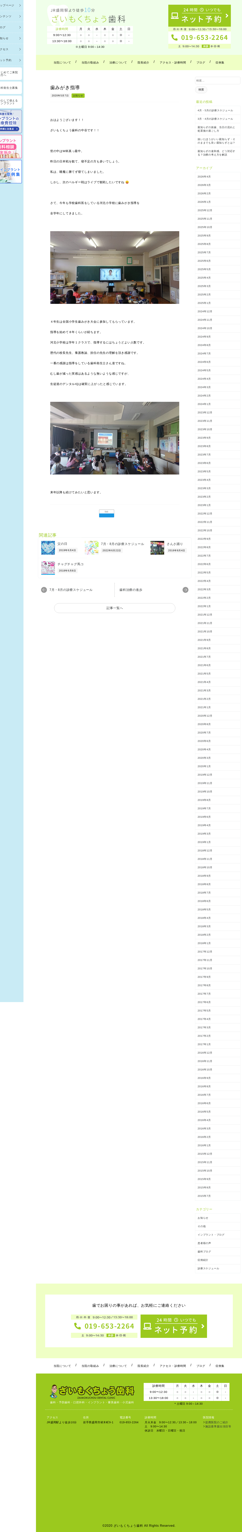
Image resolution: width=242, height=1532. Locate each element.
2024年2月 (204, 395)
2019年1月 (204, 842)
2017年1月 (204, 1044)
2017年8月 (204, 985)
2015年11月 (205, 1162)
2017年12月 (205, 951)
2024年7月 (204, 353)
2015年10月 (205, 1170)
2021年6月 (204, 665)
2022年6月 (204, 564)
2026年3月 (204, 185)
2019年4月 (204, 825)
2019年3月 (204, 833)
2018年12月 (205, 850)
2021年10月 (205, 631)
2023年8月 (204, 446)
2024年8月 (204, 345)
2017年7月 (204, 993)
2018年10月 (205, 867)
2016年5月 (204, 1111)
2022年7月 (204, 555)
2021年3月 (204, 690)
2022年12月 (205, 513)
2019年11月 (205, 783)
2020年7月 (204, 732)
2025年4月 (204, 277)
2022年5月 (204, 572)
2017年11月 (205, 960)
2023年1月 (204, 505)
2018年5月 (204, 909)
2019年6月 (204, 816)
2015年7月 (204, 1195)
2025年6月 (204, 260)
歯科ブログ (204, 1251)
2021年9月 (204, 639)
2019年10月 (205, 791)
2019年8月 (204, 800)
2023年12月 (205, 412)
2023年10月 (205, 429)
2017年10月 (205, 968)
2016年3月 (204, 1128)
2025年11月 (205, 218)
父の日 (62, 543)
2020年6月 (204, 741)
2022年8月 (204, 547)
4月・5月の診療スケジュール (215, 110)
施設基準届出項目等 (218, 1426)
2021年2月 (204, 698)
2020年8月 (204, 724)
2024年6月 (204, 361)
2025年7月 (204, 252)
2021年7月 (204, 656)
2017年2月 (204, 1035)
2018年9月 (204, 875)
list (106, 511)
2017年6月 (204, 1002)
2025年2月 (204, 294)
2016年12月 (205, 1052)
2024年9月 (204, 336)
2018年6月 (204, 901)
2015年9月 (204, 1179)
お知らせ (78, 95)
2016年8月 (204, 1086)
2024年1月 (204, 404)
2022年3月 (204, 589)
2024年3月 (204, 387)
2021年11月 (205, 623)
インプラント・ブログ (211, 1234)
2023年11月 (205, 420)
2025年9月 (204, 235)
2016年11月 (205, 1061)
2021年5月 (204, 673)
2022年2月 (204, 597)
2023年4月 (204, 479)
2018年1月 (204, 943)
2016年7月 (204, 1094)
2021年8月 (204, 648)
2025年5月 (204, 269)
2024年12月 (205, 311)
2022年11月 (205, 522)
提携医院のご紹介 (216, 1422)
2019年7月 (204, 808)
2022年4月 (204, 580)
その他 (202, 1226)
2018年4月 (204, 917)
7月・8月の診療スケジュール (122, 544)
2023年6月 (204, 463)
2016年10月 (205, 1069)
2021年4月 (204, 682)
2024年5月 (204, 370)
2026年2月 (204, 193)
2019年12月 (205, 774)
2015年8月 (204, 1187)
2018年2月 (204, 934)
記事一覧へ (115, 608)
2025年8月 (204, 244)
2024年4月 (204, 378)
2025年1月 (204, 303)
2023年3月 (204, 488)
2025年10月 (205, 227)
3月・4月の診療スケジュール (215, 118)
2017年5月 (204, 1010)
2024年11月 (205, 319)
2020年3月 (204, 757)
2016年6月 (204, 1103)
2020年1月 (204, 766)
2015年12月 (205, 1153)
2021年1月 (204, 707)
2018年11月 (205, 858)
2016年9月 (204, 1078)
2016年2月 (204, 1136)
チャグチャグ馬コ (70, 564)
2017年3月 (204, 1027)
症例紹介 (203, 1260)
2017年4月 (204, 1019)
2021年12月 (205, 614)
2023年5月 (204, 471)
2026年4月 (204, 176)
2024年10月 (205, 328)
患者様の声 (204, 1243)
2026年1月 (204, 201)
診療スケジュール (208, 1268)
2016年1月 (204, 1145)
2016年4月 (204, 1120)
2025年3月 (204, 286)
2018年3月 (204, 926)
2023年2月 (204, 496)
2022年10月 (205, 530)
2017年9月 (204, 976)
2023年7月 (204, 454)
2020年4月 (204, 749)
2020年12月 (205, 715)
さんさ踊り (175, 544)
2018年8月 (204, 884)
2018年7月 (204, 892)
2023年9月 (204, 437)
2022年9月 (204, 538)
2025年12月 (205, 210)
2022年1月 (204, 606)
